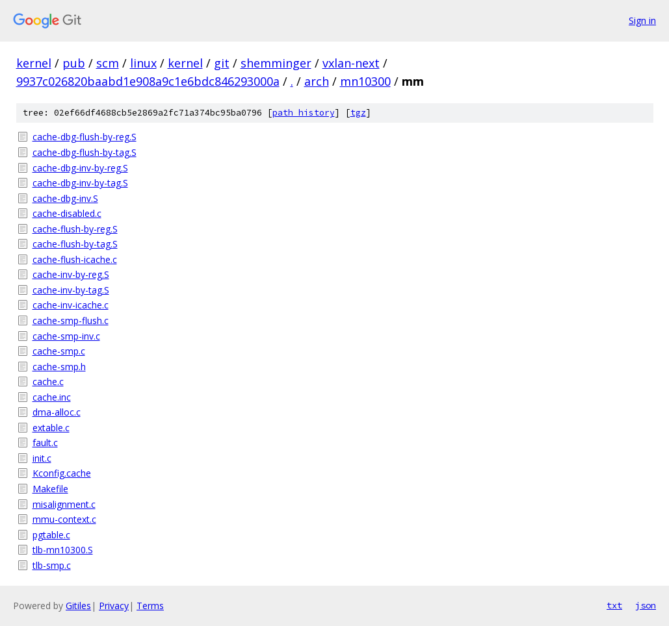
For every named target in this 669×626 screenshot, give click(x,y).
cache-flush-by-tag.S (75, 244)
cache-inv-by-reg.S (71, 274)
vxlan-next (351, 63)
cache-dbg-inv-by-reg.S (80, 168)
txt (614, 605)
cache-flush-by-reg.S (75, 229)
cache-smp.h (59, 366)
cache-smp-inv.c (66, 336)
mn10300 (365, 81)
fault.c (45, 442)
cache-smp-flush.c (71, 320)
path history (303, 112)
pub (73, 63)
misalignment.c (64, 504)
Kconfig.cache (62, 473)
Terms (150, 605)
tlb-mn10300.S (63, 550)
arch (316, 81)
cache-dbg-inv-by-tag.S (80, 183)
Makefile (50, 488)
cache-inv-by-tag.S (71, 290)
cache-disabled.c (67, 213)
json (645, 605)
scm (107, 63)
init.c (42, 458)
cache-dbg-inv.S (65, 198)
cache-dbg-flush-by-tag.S (85, 152)
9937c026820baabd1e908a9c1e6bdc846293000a (148, 81)
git (222, 63)
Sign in (642, 20)
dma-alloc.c (57, 412)
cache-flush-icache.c (75, 259)
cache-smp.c (59, 351)
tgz (358, 112)
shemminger (276, 63)
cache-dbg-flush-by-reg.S (85, 137)
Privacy (114, 605)
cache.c (48, 381)
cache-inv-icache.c (71, 305)
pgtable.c (51, 535)
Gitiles (78, 605)
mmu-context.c (64, 519)
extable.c (51, 427)
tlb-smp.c (52, 565)
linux (143, 63)
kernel (33, 63)
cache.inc (52, 397)
